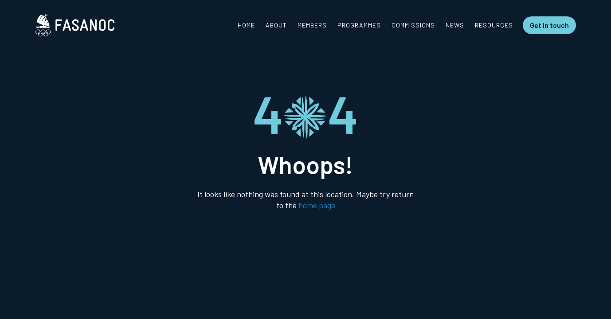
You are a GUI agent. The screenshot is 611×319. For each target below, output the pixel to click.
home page (316, 205)
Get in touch (549, 25)
